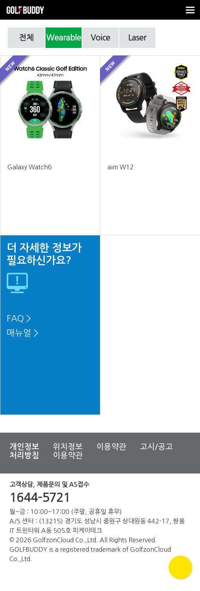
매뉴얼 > (22, 333)
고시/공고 (156, 447)
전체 (26, 38)
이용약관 (111, 447)
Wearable (63, 38)
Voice (100, 38)
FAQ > (19, 318)
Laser (137, 38)
